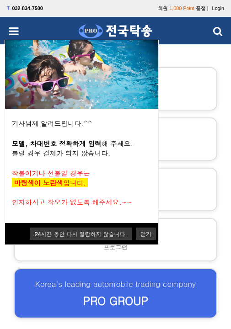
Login (218, 8)
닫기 (145, 234)
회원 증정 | (183, 8)
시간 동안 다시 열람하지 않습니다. (80, 234)
